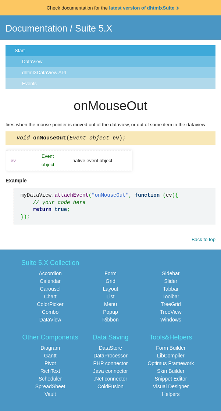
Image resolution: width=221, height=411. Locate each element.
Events (29, 83)
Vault (50, 395)
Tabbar (171, 290)
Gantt (50, 357)
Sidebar (170, 274)
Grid (110, 282)
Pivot (50, 364)
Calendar (50, 282)
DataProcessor (110, 357)
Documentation (36, 28)
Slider (170, 282)
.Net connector (110, 380)
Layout (110, 290)
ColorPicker (50, 305)
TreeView (170, 313)
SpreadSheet (50, 387)
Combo (50, 313)
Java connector (110, 372)
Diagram (50, 349)
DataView (32, 61)
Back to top (203, 240)
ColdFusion (110, 387)
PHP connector (110, 364)
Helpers (170, 395)
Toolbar (170, 298)
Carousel (50, 290)
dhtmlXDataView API (44, 72)
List (111, 298)
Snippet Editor (170, 380)
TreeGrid (171, 305)
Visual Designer (171, 387)
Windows (170, 321)
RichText (50, 372)
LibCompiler (171, 357)
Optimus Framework (170, 364)
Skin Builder (171, 372)
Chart (50, 298)
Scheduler (50, 380)
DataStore (110, 349)
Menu (110, 305)
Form (110, 274)
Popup (110, 313)
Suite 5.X (93, 28)
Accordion (50, 274)
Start (20, 50)
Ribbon (110, 321)
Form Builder (170, 349)
